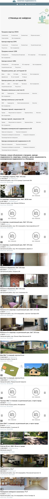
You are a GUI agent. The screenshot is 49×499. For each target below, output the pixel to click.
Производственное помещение (10, 137)
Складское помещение (29, 134)
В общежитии (5, 54)
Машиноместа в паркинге (15, 112)
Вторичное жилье (35, 35)
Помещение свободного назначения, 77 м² (14, 492)
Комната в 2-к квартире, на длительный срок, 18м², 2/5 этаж (19, 310)
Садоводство (10, 93)
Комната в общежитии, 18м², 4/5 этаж (12, 288)
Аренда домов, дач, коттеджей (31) (14, 80)
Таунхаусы (24, 74)
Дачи (9, 74)
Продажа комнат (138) (9, 51)
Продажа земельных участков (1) (13, 90)
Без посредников (16, 38)
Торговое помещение (21, 132)
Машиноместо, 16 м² (7, 469)
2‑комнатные (14, 35)
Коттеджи (15, 74)
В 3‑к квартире (42, 54)
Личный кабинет (30, 4)
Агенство (34, 93)
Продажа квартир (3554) (10, 32)
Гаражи (3, 112)
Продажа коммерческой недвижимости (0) (17, 128)
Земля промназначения (23, 93)
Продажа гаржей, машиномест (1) (13, 109)
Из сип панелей (15, 77)
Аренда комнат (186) (9, 61)
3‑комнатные (24, 35)
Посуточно (4, 47)
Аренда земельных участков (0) (12, 99)
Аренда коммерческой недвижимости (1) (16, 141)
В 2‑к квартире (31, 54)
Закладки (20, 4)
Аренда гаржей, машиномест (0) (13, 119)
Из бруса (24, 77)
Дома (3, 74)
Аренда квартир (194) (9, 41)
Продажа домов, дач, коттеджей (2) (14, 71)
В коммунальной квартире (18, 54)
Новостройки (5, 38)
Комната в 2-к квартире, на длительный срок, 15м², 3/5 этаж (19, 332)
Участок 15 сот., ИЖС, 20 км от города (12, 446)
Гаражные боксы (29, 112)
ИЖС (3, 93)
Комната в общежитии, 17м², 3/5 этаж (12, 267)
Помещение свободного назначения (11, 134)
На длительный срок (36, 45)
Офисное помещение (7, 132)
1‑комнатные (5, 35)
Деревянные (5, 77)
